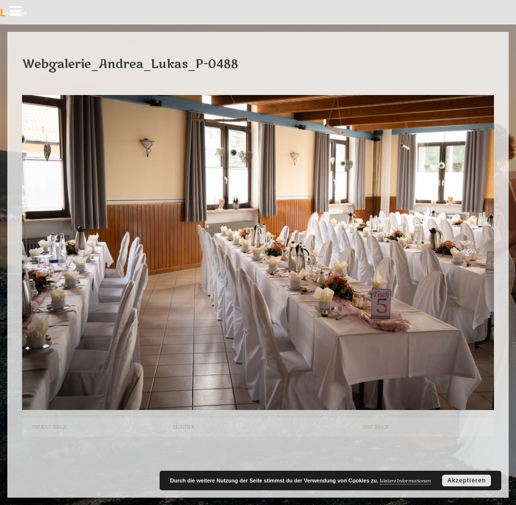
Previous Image (49, 427)
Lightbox (183, 427)
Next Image (375, 427)
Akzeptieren (466, 480)
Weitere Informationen (405, 481)
